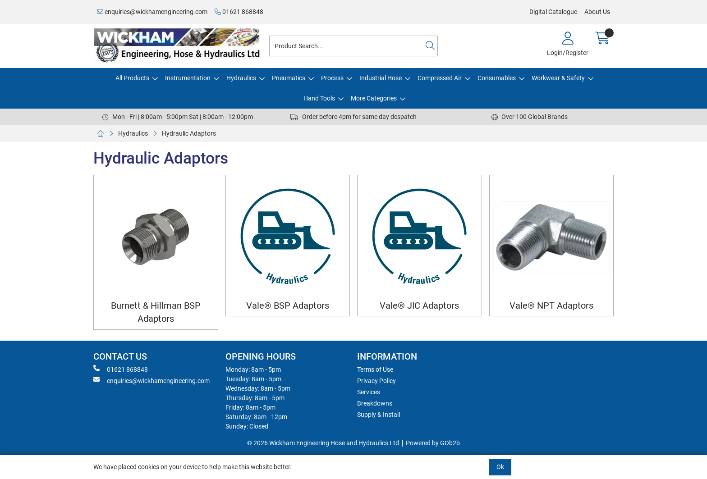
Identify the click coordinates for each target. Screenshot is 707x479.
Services (368, 392)
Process (332, 78)
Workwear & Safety (558, 78)
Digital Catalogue (553, 11)
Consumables (496, 78)
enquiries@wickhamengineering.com (152, 11)
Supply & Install (378, 414)
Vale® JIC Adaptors (419, 306)
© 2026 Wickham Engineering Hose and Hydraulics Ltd (323, 443)
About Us (597, 11)
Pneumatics (288, 78)
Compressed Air (440, 78)
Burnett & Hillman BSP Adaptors (156, 312)
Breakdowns (374, 403)
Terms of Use (375, 369)
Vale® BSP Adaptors (287, 306)
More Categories (374, 98)
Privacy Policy (376, 380)
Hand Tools (319, 98)
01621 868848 (239, 11)
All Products (132, 78)
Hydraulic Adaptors (189, 133)
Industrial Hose (380, 78)
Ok (500, 466)
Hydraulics (241, 78)
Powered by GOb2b (433, 443)
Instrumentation (188, 78)
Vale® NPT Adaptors (551, 306)
